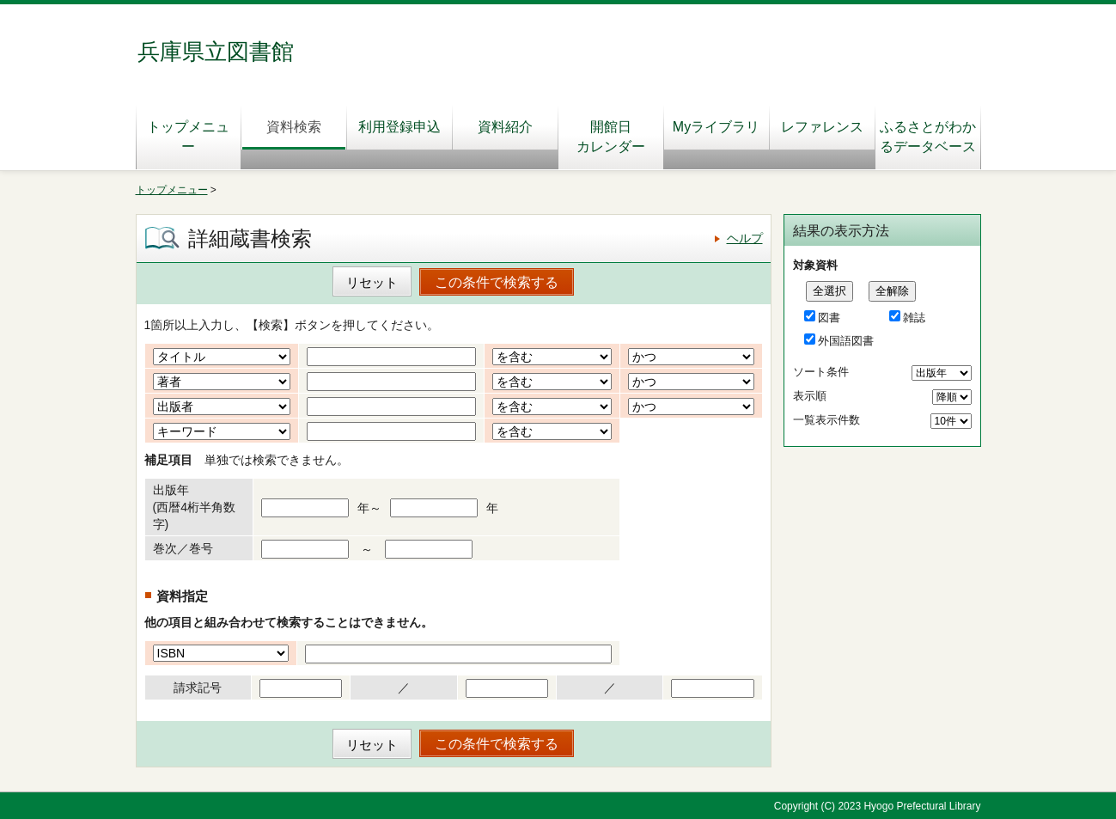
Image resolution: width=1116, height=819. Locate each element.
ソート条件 (821, 371)
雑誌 (914, 317)
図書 (829, 317)
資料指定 (182, 596)
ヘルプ (745, 238)
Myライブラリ (716, 126)
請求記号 (198, 687)
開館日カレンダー (610, 136)
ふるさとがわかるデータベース (928, 136)
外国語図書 (846, 340)
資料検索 (293, 126)
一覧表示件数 (826, 419)
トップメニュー (188, 136)
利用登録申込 (399, 126)
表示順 (809, 395)
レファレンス (828, 126)
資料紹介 (505, 126)
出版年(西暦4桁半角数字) (194, 507)
